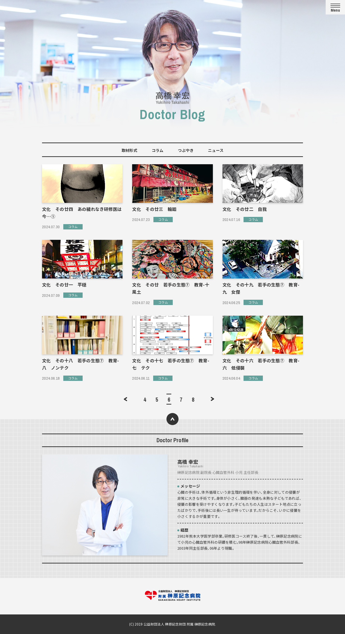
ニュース (215, 150)
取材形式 (129, 150)
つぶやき (186, 150)
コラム (158, 150)
